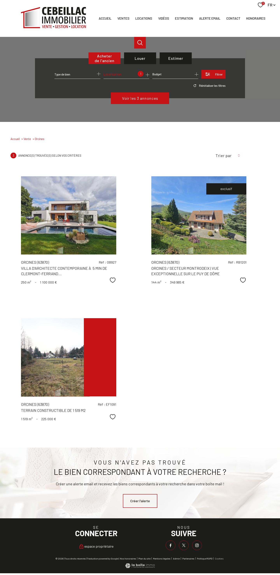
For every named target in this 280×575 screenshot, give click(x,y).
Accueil (105, 18)
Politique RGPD (205, 558)
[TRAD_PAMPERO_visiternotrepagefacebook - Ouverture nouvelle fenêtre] (170, 545)
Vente (27, 139)
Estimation (184, 18)
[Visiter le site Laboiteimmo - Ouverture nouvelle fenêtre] (140, 567)
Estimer (175, 58)
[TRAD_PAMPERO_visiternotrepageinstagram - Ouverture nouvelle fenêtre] (197, 545)
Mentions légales (162, 558)
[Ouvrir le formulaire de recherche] (213, 74)
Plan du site (144, 558)
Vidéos (163, 18)
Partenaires (188, 558)
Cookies (219, 558)
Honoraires (255, 18)
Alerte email (209, 18)
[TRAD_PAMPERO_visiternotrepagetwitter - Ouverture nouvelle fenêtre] (184, 545)
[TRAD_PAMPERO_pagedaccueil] (53, 27)
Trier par (224, 155)
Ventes (123, 18)
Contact (233, 18)
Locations (143, 18)
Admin (176, 558)
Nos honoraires (128, 558)
